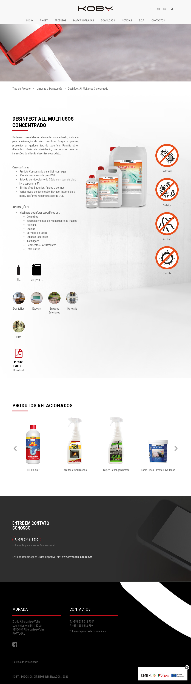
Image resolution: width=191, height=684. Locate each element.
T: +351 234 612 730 (81, 621)
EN (158, 8)
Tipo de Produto (21, 88)
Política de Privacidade (25, 662)
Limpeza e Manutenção (49, 88)
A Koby (44, 20)
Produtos (60, 20)
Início (29, 20)
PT (151, 8)
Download (18, 366)
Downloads (108, 20)
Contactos (158, 20)
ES (164, 8)
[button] (16, 445)
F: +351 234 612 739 (81, 625)
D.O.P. (141, 20)
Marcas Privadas (83, 20)
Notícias (127, 20)
